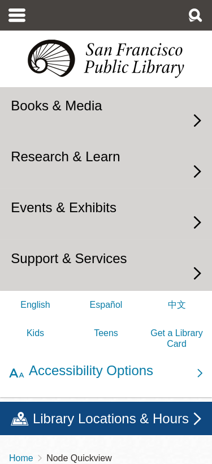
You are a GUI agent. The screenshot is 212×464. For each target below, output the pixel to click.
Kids (35, 333)
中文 (177, 305)
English (35, 305)
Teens (106, 333)
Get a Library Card (176, 338)
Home (21, 458)
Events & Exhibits (63, 207)
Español (106, 305)
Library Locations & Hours (111, 418)
